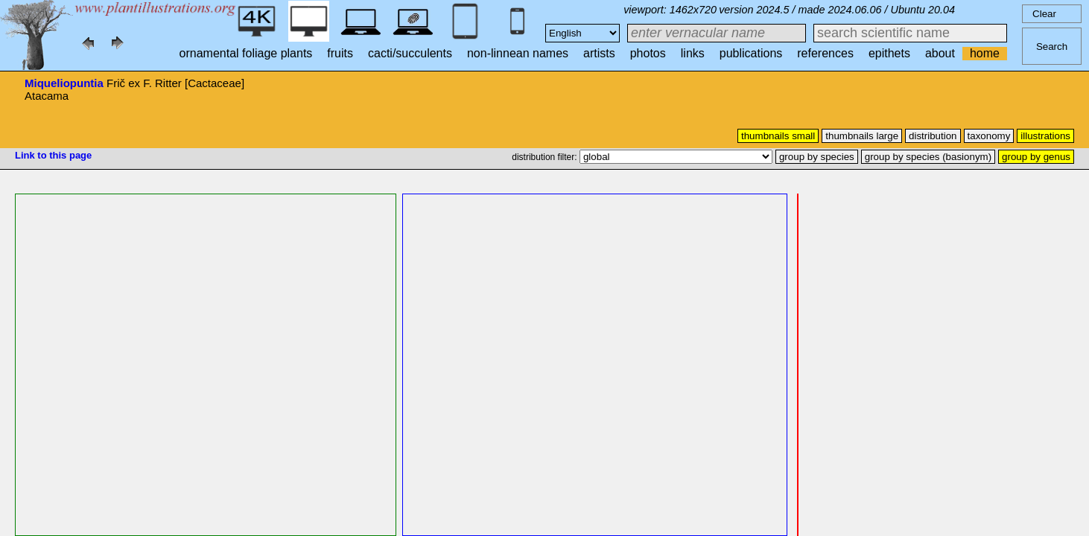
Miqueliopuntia (64, 83)
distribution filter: (546, 157)
